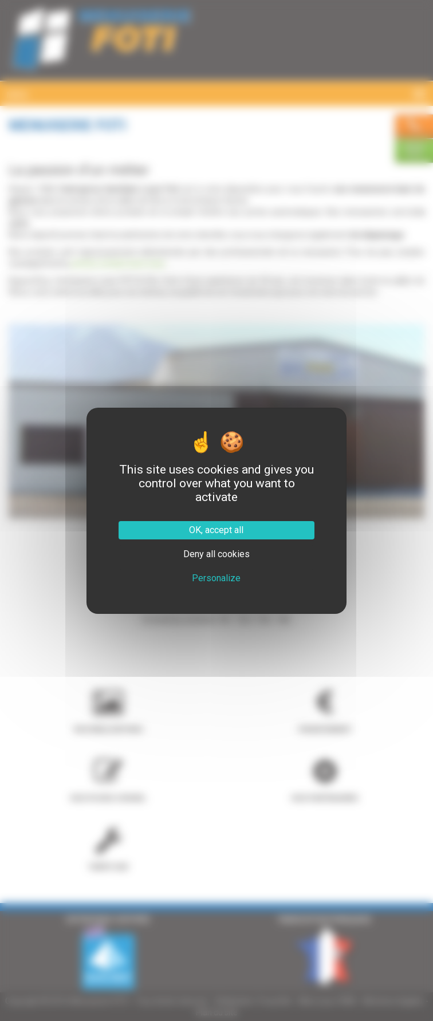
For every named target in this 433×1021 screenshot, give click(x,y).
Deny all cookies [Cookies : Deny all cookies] (216, 554)
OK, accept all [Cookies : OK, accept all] (216, 530)
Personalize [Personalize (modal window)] (216, 578)
